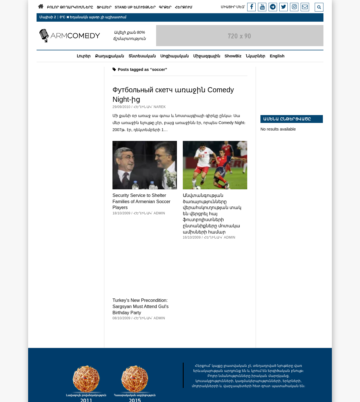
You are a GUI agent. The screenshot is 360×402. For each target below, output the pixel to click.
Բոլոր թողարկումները (70, 7)
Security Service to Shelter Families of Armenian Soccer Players (141, 201)
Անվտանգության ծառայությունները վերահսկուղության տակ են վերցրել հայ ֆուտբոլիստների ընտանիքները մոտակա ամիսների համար (212, 213)
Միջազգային (206, 56)
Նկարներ (255, 56)
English (277, 56)
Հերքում (184, 7)
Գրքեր (165, 7)
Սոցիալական (174, 56)
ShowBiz (233, 56)
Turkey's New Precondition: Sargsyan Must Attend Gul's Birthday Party (140, 306)
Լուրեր (84, 56)
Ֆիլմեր (104, 7)
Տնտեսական (142, 56)
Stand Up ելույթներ (135, 7)
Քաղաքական (109, 56)
